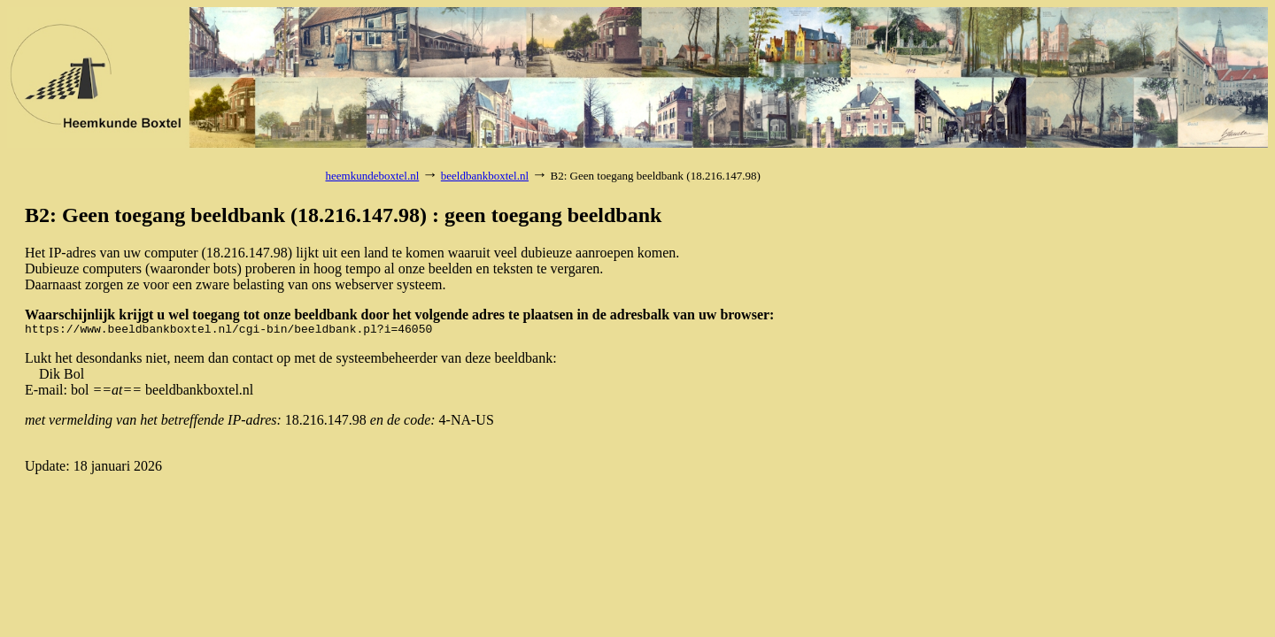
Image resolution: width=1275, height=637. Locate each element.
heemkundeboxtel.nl (373, 175)
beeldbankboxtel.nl (485, 175)
